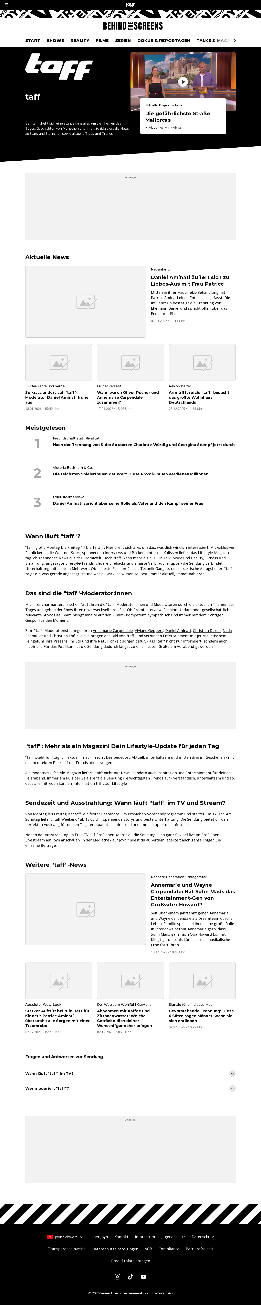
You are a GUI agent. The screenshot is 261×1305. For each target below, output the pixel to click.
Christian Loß (63, 635)
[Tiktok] (130, 1276)
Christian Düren (207, 630)
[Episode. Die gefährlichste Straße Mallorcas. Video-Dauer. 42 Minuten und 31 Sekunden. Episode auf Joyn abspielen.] (183, 116)
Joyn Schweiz (65, 1236)
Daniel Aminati (178, 630)
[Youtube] (143, 1276)
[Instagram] (117, 1276)
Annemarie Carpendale (113, 630)
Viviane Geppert (149, 630)
